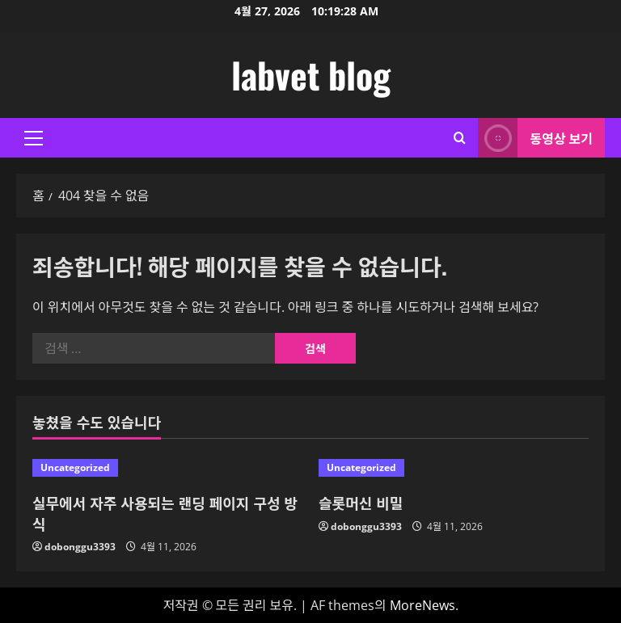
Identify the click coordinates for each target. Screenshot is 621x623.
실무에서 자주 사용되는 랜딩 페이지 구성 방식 (165, 512)
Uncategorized (75, 467)
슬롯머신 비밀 (361, 502)
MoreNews (422, 605)
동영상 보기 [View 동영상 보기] (535, 138)
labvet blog (311, 74)
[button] (33, 138)
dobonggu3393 (80, 547)
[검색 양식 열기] (460, 138)
